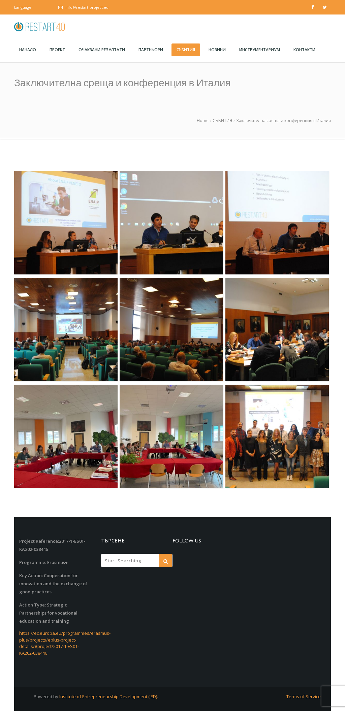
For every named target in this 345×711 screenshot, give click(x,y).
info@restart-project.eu (86, 7)
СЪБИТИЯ (222, 120)
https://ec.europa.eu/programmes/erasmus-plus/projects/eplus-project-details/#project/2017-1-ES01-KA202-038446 (65, 643)
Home (203, 120)
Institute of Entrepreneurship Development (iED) (108, 696)
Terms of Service (303, 696)
